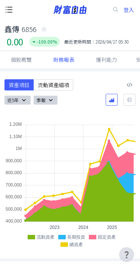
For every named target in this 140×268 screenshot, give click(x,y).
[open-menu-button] (8, 9)
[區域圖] (112, 100)
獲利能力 (106, 59)
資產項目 (19, 85)
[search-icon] (115, 9)
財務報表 (63, 59)
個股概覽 (21, 59)
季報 (45, 100)
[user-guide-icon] (126, 254)
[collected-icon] (44, 29)
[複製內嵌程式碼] (130, 85)
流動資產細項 (53, 85)
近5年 (17, 100)
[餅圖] (130, 100)
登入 (129, 9)
